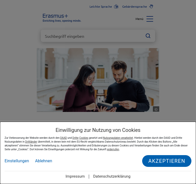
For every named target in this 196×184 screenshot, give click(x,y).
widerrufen (113, 149)
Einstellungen (17, 160)
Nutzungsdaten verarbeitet (118, 137)
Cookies (83, 137)
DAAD (63, 137)
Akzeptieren (166, 161)
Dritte (75, 137)
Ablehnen (43, 160)
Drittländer (31, 141)
